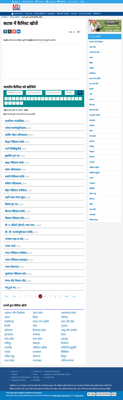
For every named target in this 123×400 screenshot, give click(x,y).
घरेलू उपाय (29, 14)
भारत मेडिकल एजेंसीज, (18, 252)
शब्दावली (74, 14)
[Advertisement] (52, 61)
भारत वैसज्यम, (14, 266)
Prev (14, 296)
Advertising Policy (18, 380)
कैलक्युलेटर (51, 14)
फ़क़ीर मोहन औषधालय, (19, 134)
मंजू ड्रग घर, (13, 287)
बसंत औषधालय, (15, 169)
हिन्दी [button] (83, 2)
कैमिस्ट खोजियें (14, 17)
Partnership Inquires (52, 371)
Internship (50, 2)
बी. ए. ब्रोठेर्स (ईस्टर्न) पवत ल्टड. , (23, 225)
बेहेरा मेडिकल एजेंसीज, (18, 190)
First (6, 296)
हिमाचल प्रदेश (93, 110)
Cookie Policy (56, 395)
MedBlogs (61, 2)
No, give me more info (103, 394)
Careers (40, 2)
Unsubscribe (49, 377)
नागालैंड (91, 162)
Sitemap (36, 377)
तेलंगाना (91, 199)
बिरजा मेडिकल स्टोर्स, (17, 211)
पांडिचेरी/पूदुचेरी (94, 173)
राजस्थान (92, 183)
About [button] (16, 2)
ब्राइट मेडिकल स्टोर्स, (17, 162)
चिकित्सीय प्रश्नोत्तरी (63, 14)
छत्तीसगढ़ (92, 73)
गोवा (90, 94)
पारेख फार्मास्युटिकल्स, (18, 128)
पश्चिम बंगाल (93, 220)
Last (74, 296)
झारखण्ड (92, 120)
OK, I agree (91, 394)
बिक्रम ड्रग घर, (14, 204)
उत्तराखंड (92, 215)
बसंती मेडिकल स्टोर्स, (17, 176)
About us (14, 371)
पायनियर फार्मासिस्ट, (17, 121)
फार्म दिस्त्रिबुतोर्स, (15, 148)
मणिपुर (91, 146)
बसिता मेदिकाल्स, (16, 183)
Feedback (36, 380)
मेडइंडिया (5, 17)
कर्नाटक (91, 126)
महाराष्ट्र (91, 141)
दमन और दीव (93, 84)
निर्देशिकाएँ (97, 14)
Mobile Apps (28, 2)
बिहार (91, 63)
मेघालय (91, 152)
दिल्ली (91, 89)
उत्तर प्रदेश (92, 209)
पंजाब (91, 178)
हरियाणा (92, 105)
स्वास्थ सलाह (19, 14)
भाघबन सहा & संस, (17, 239)
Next (66, 296)
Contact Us (73, 2)
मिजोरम (92, 157)
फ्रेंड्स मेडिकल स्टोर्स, (17, 141)
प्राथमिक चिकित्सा (40, 14)
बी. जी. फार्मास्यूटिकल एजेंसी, (21, 232)
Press (35, 374)
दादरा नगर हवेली (94, 78)
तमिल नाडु (92, 194)
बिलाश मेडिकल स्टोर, (17, 218)
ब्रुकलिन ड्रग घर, (15, 155)
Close (114, 394)
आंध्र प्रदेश (92, 47)
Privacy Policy (65, 395)
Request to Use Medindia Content (57, 374)
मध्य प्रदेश (92, 136)
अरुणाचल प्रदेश (94, 52)
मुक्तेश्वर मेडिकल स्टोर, (18, 273)
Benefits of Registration (20, 377)
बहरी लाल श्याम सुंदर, (18, 197)
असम (91, 58)
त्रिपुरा (91, 204)
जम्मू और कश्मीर (94, 115)
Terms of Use (79, 395)
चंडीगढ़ (91, 68)
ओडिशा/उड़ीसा (94, 167)
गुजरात (91, 99)
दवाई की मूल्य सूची (85, 14)
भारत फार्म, (13, 246)
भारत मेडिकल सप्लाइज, (19, 259)
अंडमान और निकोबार (96, 42)
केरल (91, 131)
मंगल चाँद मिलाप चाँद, (18, 280)
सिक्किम (92, 188)
